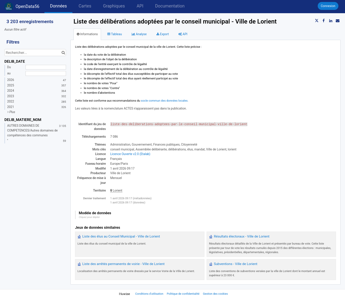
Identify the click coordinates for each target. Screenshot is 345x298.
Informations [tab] (87, 34)
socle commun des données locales (164, 100)
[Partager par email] (337, 21)
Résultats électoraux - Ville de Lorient (241, 236)
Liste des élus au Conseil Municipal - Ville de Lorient (121, 236)
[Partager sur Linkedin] (331, 21)
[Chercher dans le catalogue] (63, 52)
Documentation (170, 6)
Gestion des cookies (215, 293)
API (140, 6)
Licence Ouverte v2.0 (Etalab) (130, 154)
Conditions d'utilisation (149, 293)
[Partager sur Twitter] (317, 21)
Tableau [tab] (114, 34)
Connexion (328, 6)
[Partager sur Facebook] (324, 21)
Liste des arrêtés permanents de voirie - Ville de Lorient (123, 264)
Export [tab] (162, 34)
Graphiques (114, 6)
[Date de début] (46, 67)
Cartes (85, 6)
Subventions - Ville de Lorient (235, 264)
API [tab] (182, 34)
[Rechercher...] (35, 52)
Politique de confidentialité (183, 293)
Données (58, 6)
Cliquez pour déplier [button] (89, 217)
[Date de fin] (46, 73)
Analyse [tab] (139, 34)
